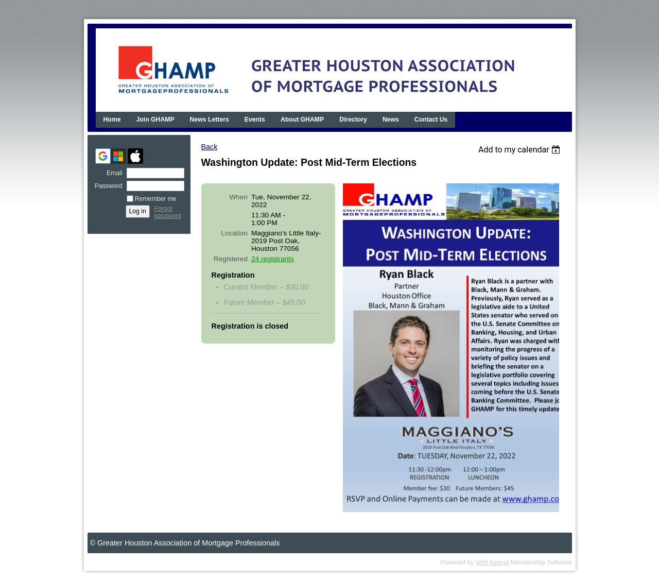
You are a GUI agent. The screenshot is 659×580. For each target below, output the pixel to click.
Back (209, 147)
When (238, 197)
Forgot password (167, 212)
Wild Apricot (492, 562)
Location (234, 233)
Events (255, 119)
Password (107, 186)
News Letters (209, 119)
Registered (231, 259)
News (391, 119)
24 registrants (272, 259)
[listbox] (520, 149)
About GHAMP (302, 119)
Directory (353, 119)
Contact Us (431, 119)
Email (112, 173)
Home (112, 119)
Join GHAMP (155, 119)
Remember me (156, 198)
